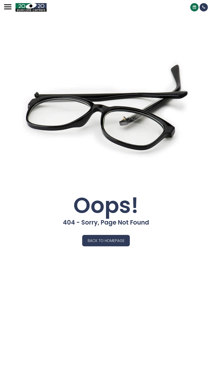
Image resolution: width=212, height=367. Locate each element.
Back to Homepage (106, 240)
